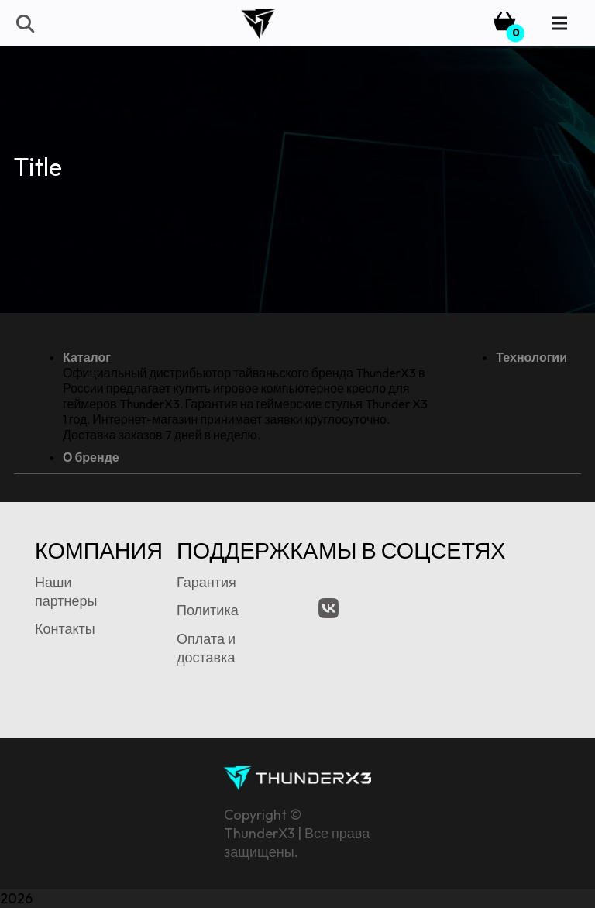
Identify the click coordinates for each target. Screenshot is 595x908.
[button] (24, 23)
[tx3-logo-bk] (257, 23)
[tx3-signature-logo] (297, 778)
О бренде (91, 457)
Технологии (531, 357)
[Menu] (560, 23)
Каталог (87, 357)
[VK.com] (328, 608)
